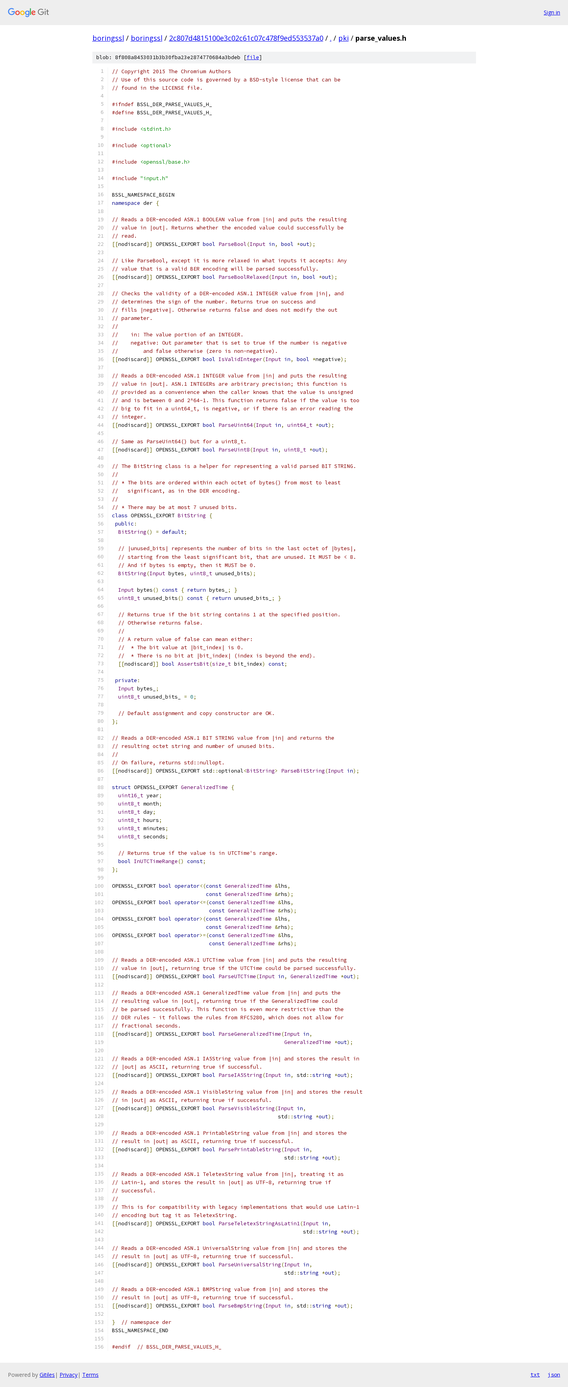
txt (535, 1374)
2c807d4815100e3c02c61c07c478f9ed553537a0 (246, 38)
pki (343, 38)
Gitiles (47, 1374)
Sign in (552, 12)
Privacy (69, 1374)
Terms (90, 1374)
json (554, 1374)
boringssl (108, 38)
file (253, 57)
